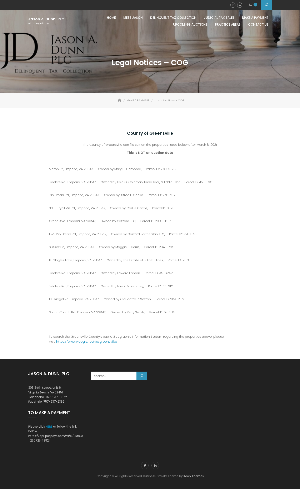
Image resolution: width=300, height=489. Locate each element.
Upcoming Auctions (190, 24)
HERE (49, 426)
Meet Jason (133, 17)
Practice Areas (228, 24)
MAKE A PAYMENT (255, 17)
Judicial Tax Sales (219, 17)
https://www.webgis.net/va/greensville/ (87, 341)
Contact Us (258, 24)
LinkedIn (239, 5)
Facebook (232, 5)
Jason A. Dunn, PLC (46, 19)
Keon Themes (194, 476)
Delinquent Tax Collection (173, 17)
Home (111, 17)
